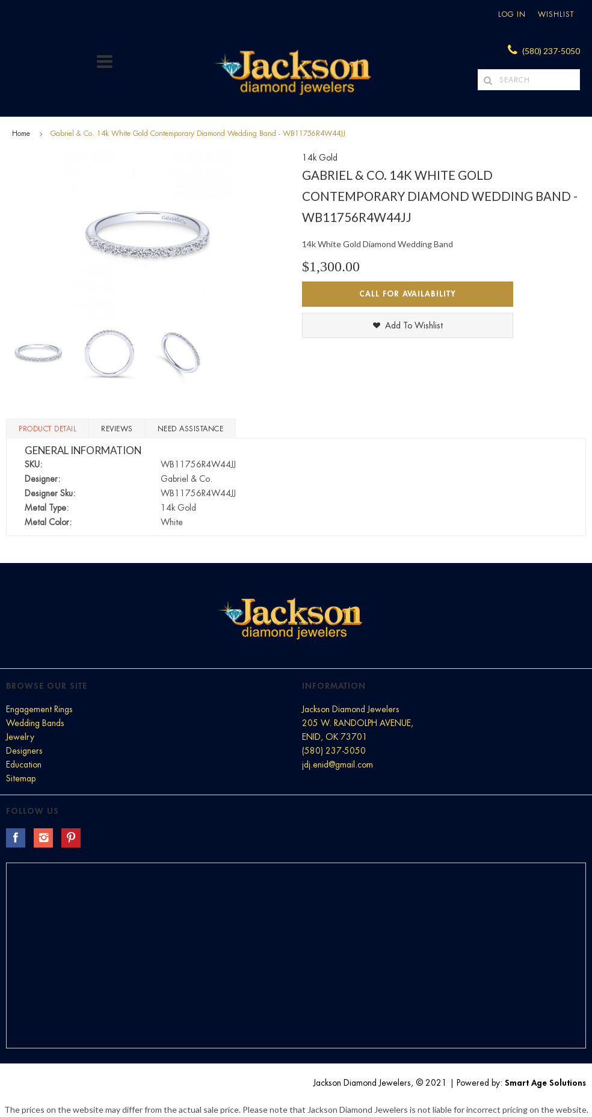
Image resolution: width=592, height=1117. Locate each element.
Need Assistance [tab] (191, 428)
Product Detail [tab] (47, 428)
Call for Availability (407, 294)
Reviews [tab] (117, 428)
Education (24, 764)
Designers (24, 750)
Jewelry (20, 737)
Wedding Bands (35, 723)
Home (21, 133)
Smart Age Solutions (545, 1083)
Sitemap (20, 778)
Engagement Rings (39, 709)
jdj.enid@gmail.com (337, 764)
